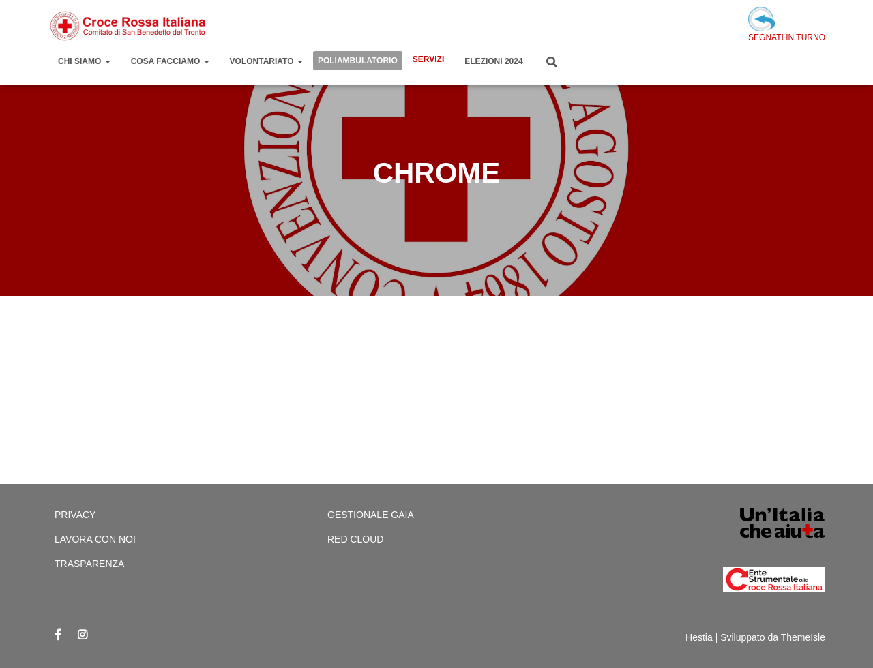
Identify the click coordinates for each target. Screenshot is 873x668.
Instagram (82, 635)
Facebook (58, 635)
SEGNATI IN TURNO (786, 24)
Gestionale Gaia (370, 514)
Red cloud (355, 539)
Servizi (428, 59)
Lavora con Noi (95, 539)
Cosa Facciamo (170, 61)
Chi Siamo (84, 61)
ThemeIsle (803, 637)
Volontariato (266, 61)
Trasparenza (89, 563)
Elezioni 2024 (493, 61)
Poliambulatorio (358, 60)
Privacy (75, 514)
